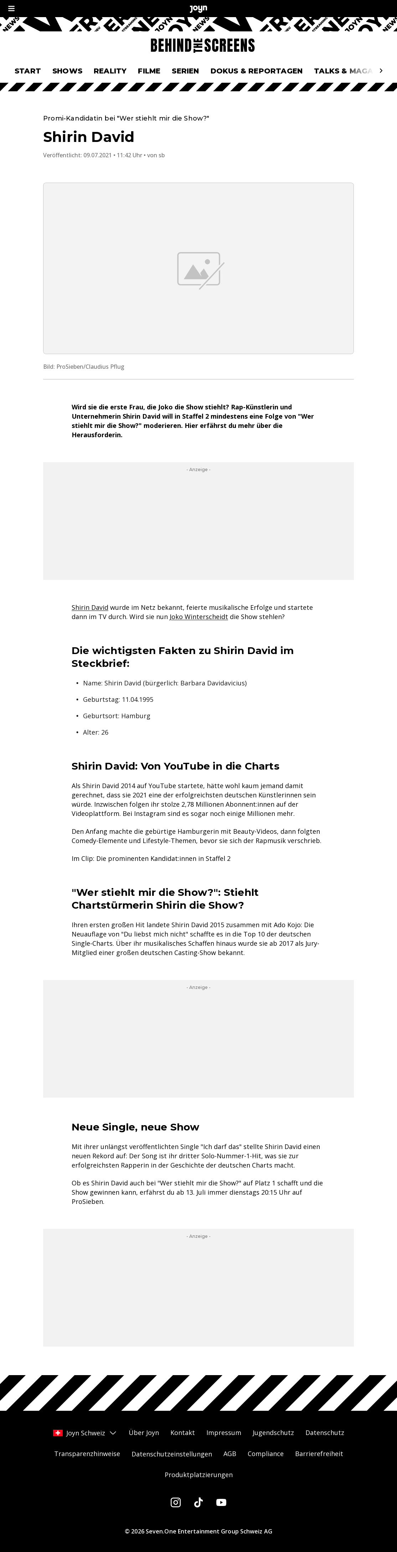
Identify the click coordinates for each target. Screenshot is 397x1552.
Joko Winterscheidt (199, 616)
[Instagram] (175, 1502)
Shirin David (90, 607)
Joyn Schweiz (85, 1433)
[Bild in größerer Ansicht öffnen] (198, 268)
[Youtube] (221, 1502)
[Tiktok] (198, 1502)
